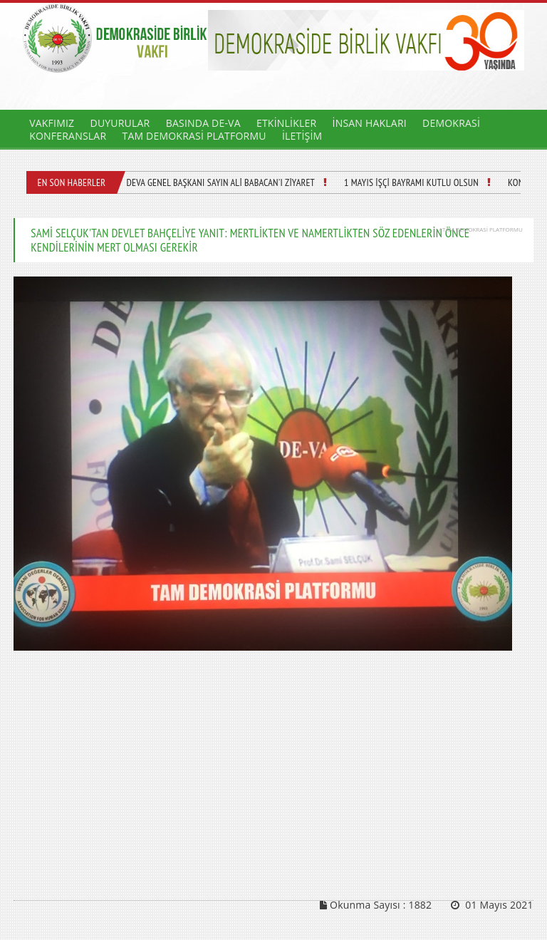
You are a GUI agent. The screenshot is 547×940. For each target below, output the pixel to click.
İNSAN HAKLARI (370, 123)
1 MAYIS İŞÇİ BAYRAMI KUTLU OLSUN (411, 182)
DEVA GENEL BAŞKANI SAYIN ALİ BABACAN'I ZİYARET (220, 182)
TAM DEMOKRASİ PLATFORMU (194, 136)
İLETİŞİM (302, 136)
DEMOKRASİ (451, 123)
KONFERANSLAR (67, 136)
